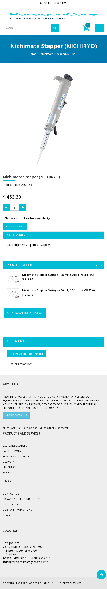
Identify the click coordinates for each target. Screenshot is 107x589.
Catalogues (11, 504)
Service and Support (17, 456)
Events (7, 472)
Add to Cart (15, 226)
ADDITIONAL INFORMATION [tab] (25, 313)
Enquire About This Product (26, 353)
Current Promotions (17, 509)
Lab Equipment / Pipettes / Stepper (28, 245)
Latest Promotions (21, 364)
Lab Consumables (15, 445)
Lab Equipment (13, 451)
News (6, 515)
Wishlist (60, 3)
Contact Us (11, 493)
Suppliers (9, 467)
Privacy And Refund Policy (21, 499)
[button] (96, 265)
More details (16, 415)
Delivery (8, 461)
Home (32, 54)
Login (45, 3)
